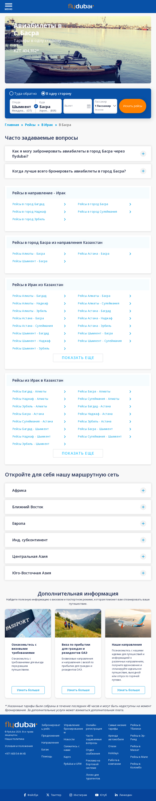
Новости (69, 739)
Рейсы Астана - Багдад (94, 311)
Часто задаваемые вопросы (94, 739)
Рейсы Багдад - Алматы (29, 391)
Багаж (45, 749)
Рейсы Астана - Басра (93, 253)
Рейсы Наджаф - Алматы (30, 399)
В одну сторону (57, 93)
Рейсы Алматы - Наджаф (30, 303)
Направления (50, 742)
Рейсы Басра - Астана (28, 414)
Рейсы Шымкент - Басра (29, 261)
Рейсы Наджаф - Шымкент (31, 436)
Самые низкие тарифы (117, 726)
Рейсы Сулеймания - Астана (32, 421)
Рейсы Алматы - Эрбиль (29, 311)
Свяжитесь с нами (71, 748)
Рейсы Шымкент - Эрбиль (31, 348)
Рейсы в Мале (139, 757)
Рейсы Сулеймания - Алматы (98, 399)
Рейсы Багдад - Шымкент (30, 429)
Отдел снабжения (93, 751)
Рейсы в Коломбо (136, 765)
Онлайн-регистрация (94, 726)
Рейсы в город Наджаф (29, 211)
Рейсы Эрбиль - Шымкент (31, 444)
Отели (112, 746)
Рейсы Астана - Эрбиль (94, 326)
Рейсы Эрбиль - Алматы (29, 406)
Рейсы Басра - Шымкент (95, 429)
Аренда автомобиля (116, 737)
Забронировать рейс (50, 726)
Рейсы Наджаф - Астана (95, 414)
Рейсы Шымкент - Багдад (30, 333)
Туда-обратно (23, 93)
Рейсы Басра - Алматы (94, 391)
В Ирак (47, 125)
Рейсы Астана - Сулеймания (32, 326)
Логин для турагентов (93, 776)
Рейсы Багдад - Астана (94, 406)
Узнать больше (28, 690)
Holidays (113, 753)
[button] (78, 153)
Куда (42, 102)
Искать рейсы (132, 106)
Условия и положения (19, 746)
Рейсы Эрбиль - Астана (94, 421)
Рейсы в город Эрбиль (28, 219)
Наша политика (14, 739)
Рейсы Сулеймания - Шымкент (100, 436)
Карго (67, 757)
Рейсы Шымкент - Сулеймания (100, 341)
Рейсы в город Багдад (28, 204)
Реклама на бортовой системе (93, 764)
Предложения (50, 735)
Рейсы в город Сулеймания (97, 211)
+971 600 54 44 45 (15, 753)
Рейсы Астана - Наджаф (95, 318)
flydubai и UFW (73, 764)
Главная (12, 125)
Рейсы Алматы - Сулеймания (98, 303)
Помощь (46, 756)
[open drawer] (9, 5)
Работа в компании (114, 762)
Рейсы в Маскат (135, 748)
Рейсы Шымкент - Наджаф (31, 341)
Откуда (16, 102)
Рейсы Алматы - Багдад (29, 296)
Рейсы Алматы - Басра (28, 253)
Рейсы (30, 125)
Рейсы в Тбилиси (135, 726)
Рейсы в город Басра (93, 204)
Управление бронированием (73, 728)
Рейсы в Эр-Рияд (137, 737)
